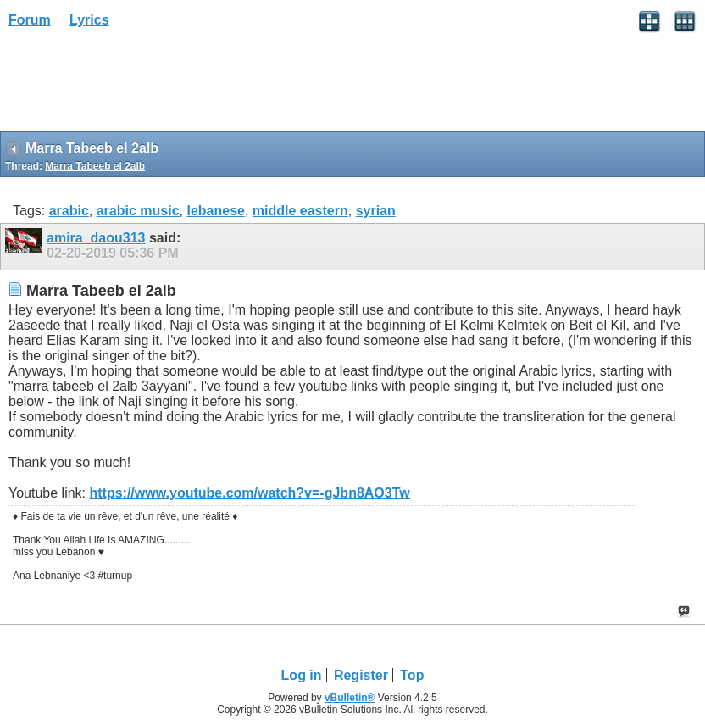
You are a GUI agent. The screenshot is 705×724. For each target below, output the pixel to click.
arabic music (138, 210)
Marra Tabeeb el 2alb (95, 166)
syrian (376, 210)
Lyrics (89, 20)
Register (361, 675)
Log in (301, 675)
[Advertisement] (135, 85)
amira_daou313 (96, 238)
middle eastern (300, 210)
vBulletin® (350, 698)
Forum (29, 20)
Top (412, 675)
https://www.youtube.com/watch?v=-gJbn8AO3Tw (249, 493)
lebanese (215, 210)
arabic (69, 210)
